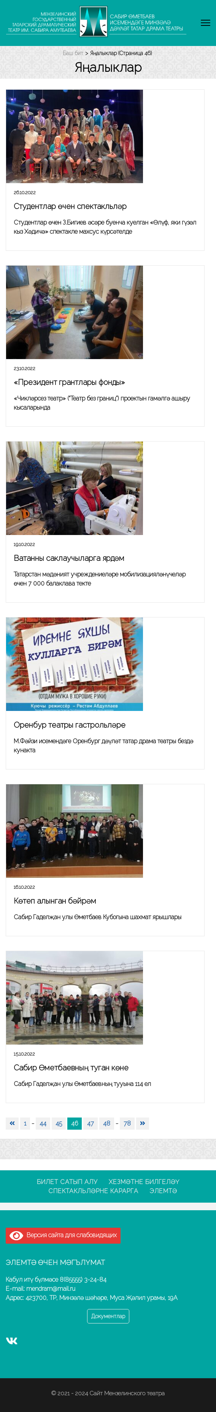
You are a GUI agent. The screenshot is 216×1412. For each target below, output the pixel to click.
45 (59, 1123)
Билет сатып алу (67, 1182)
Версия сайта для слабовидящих (63, 1235)
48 (106, 1123)
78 (127, 1123)
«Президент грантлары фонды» (69, 382)
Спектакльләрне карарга (93, 1191)
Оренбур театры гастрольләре (69, 725)
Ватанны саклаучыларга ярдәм (69, 558)
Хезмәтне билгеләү (144, 1182)
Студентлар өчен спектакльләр (70, 206)
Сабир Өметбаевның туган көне (71, 1067)
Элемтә (163, 1191)
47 (90, 1123)
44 (43, 1123)
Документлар (108, 1316)
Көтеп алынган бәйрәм (55, 900)
